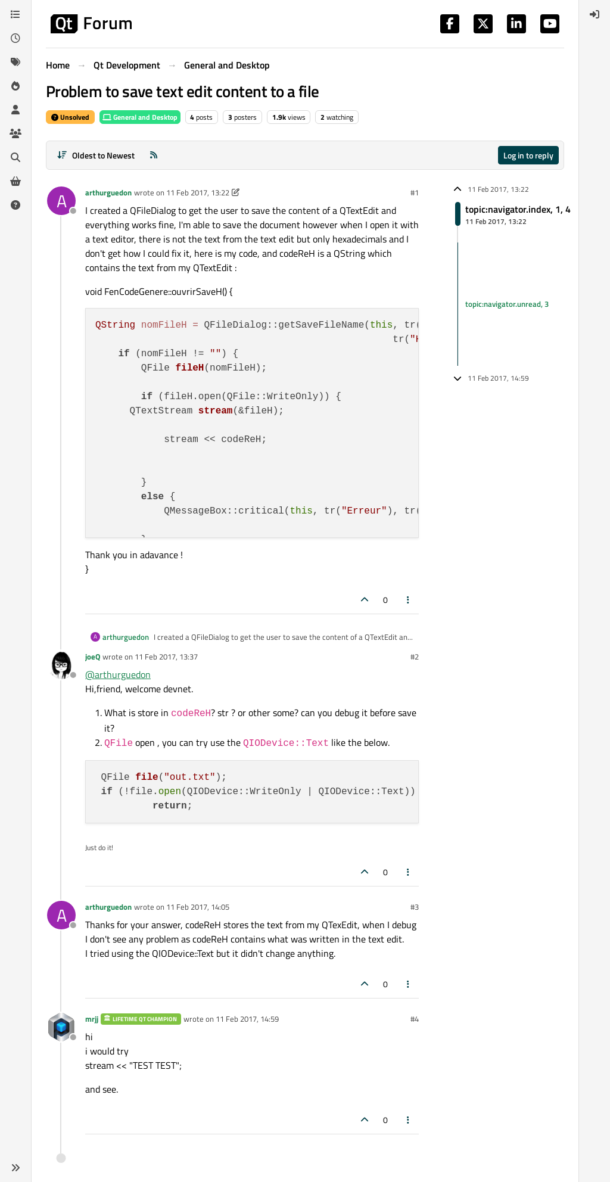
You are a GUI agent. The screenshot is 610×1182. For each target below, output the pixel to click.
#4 (414, 1019)
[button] (15, 1167)
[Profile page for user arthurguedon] (61, 200)
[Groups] (15, 133)
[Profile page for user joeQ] (61, 665)
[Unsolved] (15, 204)
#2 (414, 656)
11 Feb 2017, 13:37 (166, 656)
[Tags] (15, 61)
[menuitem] (594, 14)
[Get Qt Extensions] (15, 181)
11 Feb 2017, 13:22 (197, 192)
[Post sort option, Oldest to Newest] (95, 155)
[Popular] (15, 85)
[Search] (15, 157)
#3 (414, 907)
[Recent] (15, 38)
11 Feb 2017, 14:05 (197, 907)
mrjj (91, 1019)
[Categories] (15, 14)
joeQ (92, 656)
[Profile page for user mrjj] (61, 1027)
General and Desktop (140, 117)
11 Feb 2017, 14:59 (247, 1019)
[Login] (594, 14)
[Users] (15, 109)
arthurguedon (108, 192)
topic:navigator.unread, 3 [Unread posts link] (507, 304)
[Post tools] (408, 599)
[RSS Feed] (154, 155)
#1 (414, 192)
